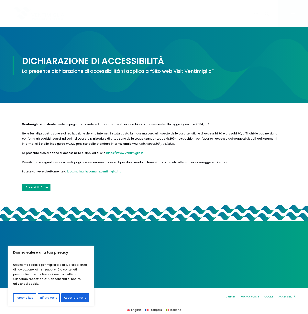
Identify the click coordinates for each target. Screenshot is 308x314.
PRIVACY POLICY (250, 296)
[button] (293, 14)
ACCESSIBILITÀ (287, 296)
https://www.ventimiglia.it (124, 153)
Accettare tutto (75, 298)
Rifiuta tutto (48, 298)
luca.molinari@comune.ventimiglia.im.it (95, 171)
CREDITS (231, 296)
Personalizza (25, 298)
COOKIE (268, 296)
